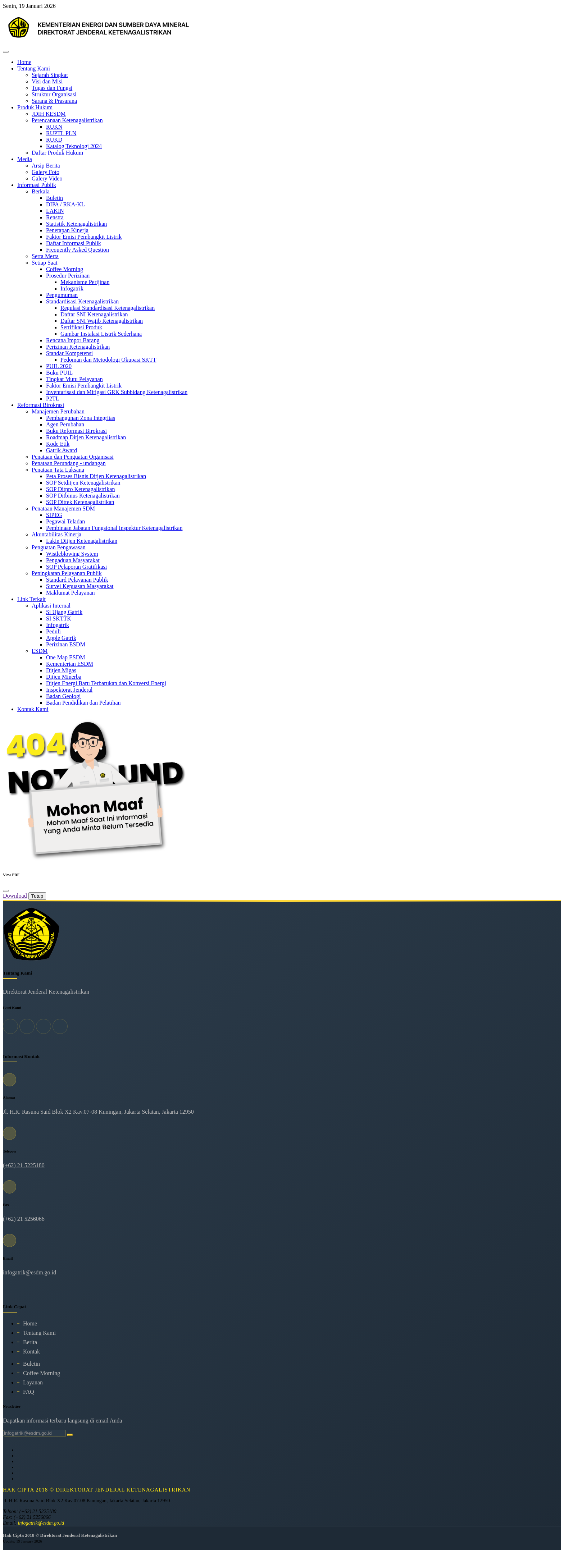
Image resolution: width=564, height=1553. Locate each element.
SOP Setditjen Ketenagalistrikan (83, 483)
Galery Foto (45, 172)
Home (24, 62)
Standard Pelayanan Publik (77, 580)
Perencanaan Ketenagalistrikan (67, 120)
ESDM (39, 651)
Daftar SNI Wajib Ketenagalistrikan (101, 321)
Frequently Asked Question (77, 250)
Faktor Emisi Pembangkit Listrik (84, 237)
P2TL (52, 398)
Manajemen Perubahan (58, 411)
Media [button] (24, 159)
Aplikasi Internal (51, 606)
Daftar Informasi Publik (73, 243)
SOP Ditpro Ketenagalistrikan (80, 489)
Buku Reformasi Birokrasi (76, 431)
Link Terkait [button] (31, 599)
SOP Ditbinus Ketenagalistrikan (83, 496)
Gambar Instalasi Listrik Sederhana (101, 334)
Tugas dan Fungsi (52, 88)
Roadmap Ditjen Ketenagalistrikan (86, 437)
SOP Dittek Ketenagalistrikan (80, 502)
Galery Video (47, 178)
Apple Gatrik (61, 638)
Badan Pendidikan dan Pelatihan (83, 703)
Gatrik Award (61, 450)
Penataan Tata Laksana (58, 470)
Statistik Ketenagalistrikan (76, 224)
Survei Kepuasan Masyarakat (80, 586)
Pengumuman (62, 295)
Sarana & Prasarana (54, 101)
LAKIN (55, 211)
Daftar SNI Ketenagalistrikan (94, 314)
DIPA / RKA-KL (65, 204)
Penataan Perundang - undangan (69, 463)
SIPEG (54, 515)
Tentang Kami (39, 1333)
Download (15, 896)
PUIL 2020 (59, 366)
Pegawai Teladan (65, 521)
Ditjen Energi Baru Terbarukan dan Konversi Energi (106, 683)
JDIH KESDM (49, 114)
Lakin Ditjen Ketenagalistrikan (81, 541)
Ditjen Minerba (63, 677)
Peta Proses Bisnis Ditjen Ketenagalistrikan (96, 476)
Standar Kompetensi (69, 353)
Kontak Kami (33, 709)
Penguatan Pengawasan (59, 547)
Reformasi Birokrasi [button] (40, 405)
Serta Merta (45, 256)
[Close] (6, 891)
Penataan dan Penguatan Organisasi (73, 457)
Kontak (31, 1351)
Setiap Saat (45, 263)
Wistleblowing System (72, 554)
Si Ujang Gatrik (64, 612)
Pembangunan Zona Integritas (80, 418)
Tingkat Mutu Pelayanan (74, 379)
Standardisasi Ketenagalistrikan (82, 301)
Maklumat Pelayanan (70, 593)
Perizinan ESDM (65, 644)
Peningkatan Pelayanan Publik (67, 573)
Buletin (54, 198)
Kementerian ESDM (69, 664)
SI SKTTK (58, 618)
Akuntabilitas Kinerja (56, 534)
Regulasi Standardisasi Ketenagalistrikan (107, 308)
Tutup (37, 896)
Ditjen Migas (61, 670)
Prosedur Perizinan (68, 275)
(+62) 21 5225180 (24, 1165)
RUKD (54, 140)
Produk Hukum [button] (35, 107)
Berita (30, 1342)
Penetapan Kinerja (67, 230)
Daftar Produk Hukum (57, 153)
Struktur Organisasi (54, 94)
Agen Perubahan (65, 424)
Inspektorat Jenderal (69, 690)
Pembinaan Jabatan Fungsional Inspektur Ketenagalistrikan (114, 528)
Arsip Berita (46, 165)
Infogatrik (71, 288)
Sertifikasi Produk (81, 327)
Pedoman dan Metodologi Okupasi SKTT (108, 360)
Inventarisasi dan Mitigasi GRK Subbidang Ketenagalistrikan (116, 392)
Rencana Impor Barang (72, 340)
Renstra (55, 217)
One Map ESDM (65, 657)
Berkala (41, 191)
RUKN (54, 127)
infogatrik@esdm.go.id (29, 1272)
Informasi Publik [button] (36, 185)
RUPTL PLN (61, 133)
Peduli (53, 631)
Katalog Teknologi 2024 (74, 146)
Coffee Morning (64, 269)
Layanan (33, 1382)
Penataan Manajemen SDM (63, 508)
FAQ (28, 1392)
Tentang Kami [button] (33, 68)
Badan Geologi (63, 696)
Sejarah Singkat (50, 75)
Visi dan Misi (47, 81)
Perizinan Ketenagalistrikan (78, 347)
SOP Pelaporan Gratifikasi (76, 567)
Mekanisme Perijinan (84, 282)
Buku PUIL (59, 373)
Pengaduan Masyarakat (73, 560)
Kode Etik (57, 444)
